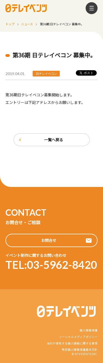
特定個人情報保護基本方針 (80, 349)
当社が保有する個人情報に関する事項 (72, 343)
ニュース (27, 24)
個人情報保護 (89, 330)
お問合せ (48, 240)
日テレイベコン (46, 73)
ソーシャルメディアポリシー (78, 337)
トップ (9, 24)
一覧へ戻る (53, 139)
